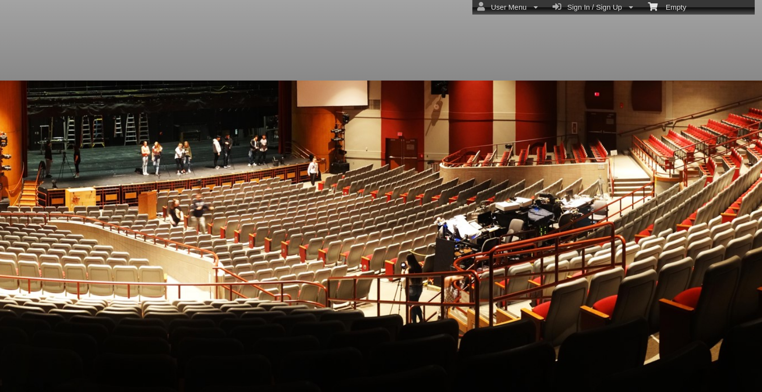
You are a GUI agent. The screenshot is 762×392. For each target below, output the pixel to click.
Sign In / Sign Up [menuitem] (593, 6)
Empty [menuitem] (667, 6)
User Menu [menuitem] (507, 6)
